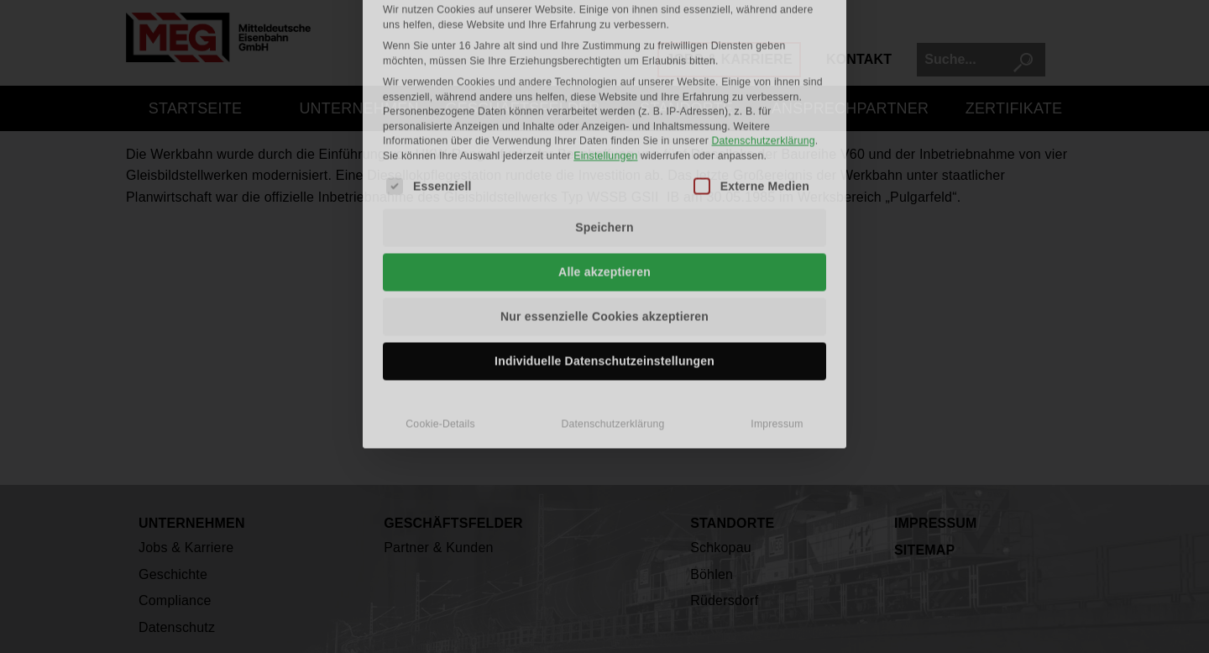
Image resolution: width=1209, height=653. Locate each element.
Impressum (777, 284)
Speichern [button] (604, 87)
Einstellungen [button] (605, 16)
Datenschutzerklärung (612, 284)
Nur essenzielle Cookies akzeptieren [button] (604, 176)
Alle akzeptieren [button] (604, 132)
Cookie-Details (440, 284)
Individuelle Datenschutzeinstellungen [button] (604, 221)
